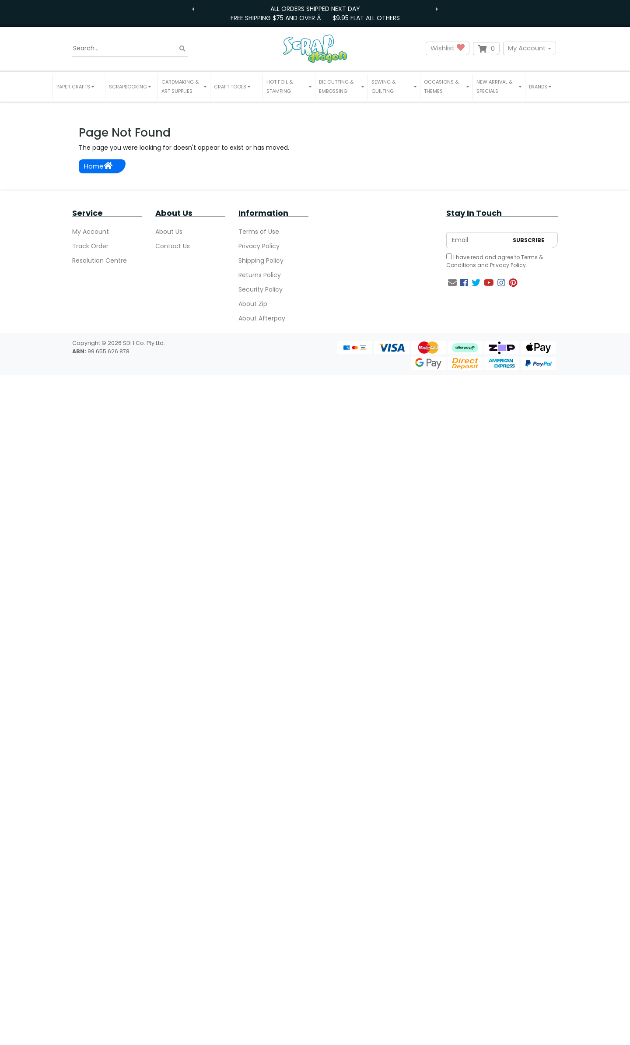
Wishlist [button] (447, 48)
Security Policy (260, 289)
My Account (527, 48)
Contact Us (172, 246)
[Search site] (182, 48)
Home (98, 166)
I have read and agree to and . (494, 261)
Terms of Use (258, 231)
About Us (168, 231)
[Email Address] (477, 240)
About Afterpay (261, 318)
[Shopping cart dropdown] (486, 48)
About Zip (252, 303)
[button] (79, 87)
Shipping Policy (261, 260)
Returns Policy (259, 275)
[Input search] (130, 48)
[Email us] (452, 283)
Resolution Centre (99, 260)
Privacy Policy (259, 246)
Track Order (90, 246)
